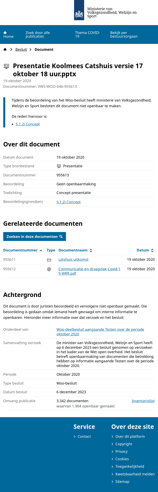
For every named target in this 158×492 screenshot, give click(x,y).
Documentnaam (75, 250)
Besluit (22, 49)
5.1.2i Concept (28, 124)
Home (8, 34)
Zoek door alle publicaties (38, 34)
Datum (145, 250)
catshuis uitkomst (74, 259)
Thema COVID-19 (87, 34)
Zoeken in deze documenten (35, 236)
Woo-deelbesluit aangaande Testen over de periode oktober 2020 (100, 331)
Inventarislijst (143, 401)
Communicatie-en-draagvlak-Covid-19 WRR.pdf (89, 271)
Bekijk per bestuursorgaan (123, 34)
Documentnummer (23, 250)
